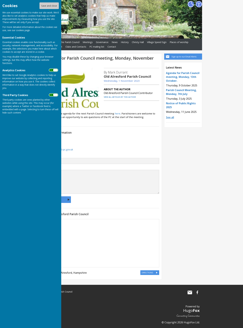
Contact (111, 46)
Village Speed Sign (156, 42)
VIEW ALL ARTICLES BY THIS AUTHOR (120, 97)
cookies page (23, 30)
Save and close (49, 5)
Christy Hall (138, 42)
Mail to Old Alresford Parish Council (189, 292)
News (115, 42)
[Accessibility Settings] (199, 4)
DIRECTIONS (147, 272)
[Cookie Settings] (191, 4)
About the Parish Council (66, 42)
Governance (102, 42)
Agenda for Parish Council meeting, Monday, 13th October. (182, 77)
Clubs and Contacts (75, 46)
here (117, 113)
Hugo (191, 310)
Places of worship (179, 42)
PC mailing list (96, 46)
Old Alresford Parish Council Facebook (197, 292)
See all (170, 117)
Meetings (88, 42)
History (125, 42)
